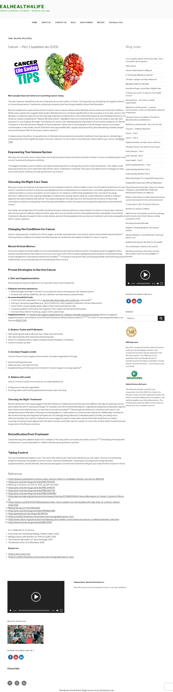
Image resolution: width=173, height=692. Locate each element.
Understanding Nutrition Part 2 (138, 169)
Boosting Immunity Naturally (137, 223)
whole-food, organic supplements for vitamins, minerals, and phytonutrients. (64, 315)
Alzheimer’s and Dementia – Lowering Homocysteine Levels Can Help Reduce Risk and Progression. (145, 110)
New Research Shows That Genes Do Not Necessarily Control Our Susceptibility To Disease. (142, 254)
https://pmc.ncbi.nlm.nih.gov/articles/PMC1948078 (31, 488)
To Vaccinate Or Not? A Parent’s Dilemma (142, 204)
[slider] (143, 283)
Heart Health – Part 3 (134, 160)
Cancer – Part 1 (132, 133)
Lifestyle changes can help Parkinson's (141, 79)
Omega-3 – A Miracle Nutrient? (138, 129)
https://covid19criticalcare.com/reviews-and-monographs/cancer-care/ (41, 516)
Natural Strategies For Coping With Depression (145, 178)
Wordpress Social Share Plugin (73, 690)
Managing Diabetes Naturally (137, 84)
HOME (34, 22)
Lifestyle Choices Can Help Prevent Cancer (143, 147)
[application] (145, 275)
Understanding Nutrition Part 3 (138, 174)
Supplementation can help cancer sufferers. (143, 142)
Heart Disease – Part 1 (135, 151)
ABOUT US (46, 22)
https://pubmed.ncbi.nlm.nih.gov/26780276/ (28, 514)
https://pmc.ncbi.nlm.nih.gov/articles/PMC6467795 (31, 490)
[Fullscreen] (162, 283)
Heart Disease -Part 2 (134, 156)
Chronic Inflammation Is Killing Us (139, 70)
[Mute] (158, 283)
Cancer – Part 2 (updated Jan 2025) (33, 47)
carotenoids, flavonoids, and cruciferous (61, 300)
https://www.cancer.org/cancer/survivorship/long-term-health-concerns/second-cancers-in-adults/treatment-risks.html (63, 519)
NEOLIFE (101, 22)
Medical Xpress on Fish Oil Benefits (24, 508)
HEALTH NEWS (86, 22)
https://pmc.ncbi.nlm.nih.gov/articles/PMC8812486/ (31, 511)
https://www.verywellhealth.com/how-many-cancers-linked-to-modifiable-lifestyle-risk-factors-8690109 (56, 479)
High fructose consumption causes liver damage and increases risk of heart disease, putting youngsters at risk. (145, 216)
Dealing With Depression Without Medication (144, 183)
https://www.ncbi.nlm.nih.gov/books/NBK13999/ (30, 522)
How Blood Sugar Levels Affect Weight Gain (143, 88)
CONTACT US (60, 22)
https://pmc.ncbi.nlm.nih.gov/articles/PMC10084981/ (32, 493)
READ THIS (21, 320)
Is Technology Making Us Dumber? (139, 75)
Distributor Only (116, 22)
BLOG (73, 22)
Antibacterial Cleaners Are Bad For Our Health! (144, 242)
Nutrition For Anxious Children (137, 209)
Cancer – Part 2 (132, 138)
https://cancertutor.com (19, 554)
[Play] (129, 283)
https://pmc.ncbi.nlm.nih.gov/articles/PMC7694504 (31, 482)
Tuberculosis (131, 66)
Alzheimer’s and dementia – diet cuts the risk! (144, 124)
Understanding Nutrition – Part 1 (138, 165)
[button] (145, 275)
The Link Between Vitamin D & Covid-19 (142, 246)
